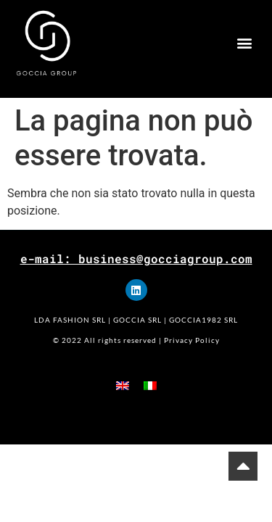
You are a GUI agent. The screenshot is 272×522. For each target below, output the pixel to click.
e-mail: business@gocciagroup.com (136, 258)
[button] (245, 43)
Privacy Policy (192, 340)
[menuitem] (122, 385)
